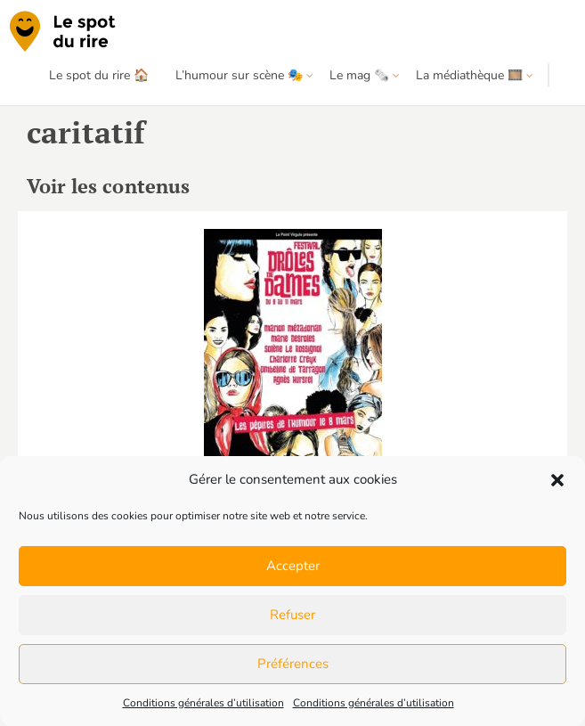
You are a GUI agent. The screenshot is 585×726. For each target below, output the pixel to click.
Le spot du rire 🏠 (99, 75)
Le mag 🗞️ (359, 75)
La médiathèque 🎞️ (469, 75)
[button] (557, 480)
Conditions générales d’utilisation (203, 703)
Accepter (293, 566)
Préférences (293, 664)
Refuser (292, 615)
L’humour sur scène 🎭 (239, 75)
